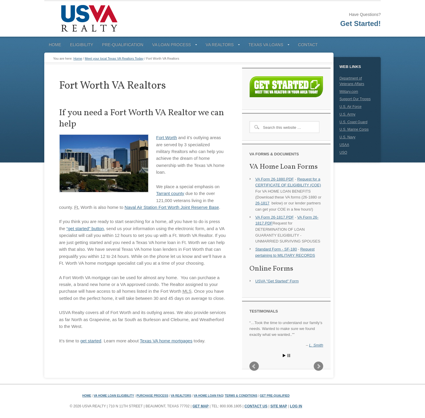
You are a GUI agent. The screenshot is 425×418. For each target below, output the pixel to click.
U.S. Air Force (350, 107)
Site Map (278, 406)
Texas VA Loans (266, 45)
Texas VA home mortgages (166, 340)
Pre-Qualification (122, 44)
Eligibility (81, 44)
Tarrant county (170, 193)
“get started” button (85, 228)
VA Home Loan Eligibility (114, 395)
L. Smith (316, 345)
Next (318, 366)
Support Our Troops (354, 99)
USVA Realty (88, 19)
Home (55, 44)
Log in (296, 406)
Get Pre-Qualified (275, 395)
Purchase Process (152, 395)
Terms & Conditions (241, 395)
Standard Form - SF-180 (276, 249)
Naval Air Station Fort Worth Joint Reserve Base (172, 207)
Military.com (348, 92)
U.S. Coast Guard (353, 122)
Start (284, 355)
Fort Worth (166, 137)
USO (343, 152)
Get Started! (360, 23)
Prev (254, 366)
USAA (344, 145)
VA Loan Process (172, 45)
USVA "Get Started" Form (277, 281)
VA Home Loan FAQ (208, 395)
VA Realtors (220, 45)
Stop (288, 355)
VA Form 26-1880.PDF (274, 179)
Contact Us (255, 406)
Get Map (200, 406)
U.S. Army (347, 114)
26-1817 (262, 203)
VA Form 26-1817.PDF (274, 217)
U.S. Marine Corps (354, 129)
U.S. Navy (347, 137)
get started (90, 340)
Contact (308, 44)
